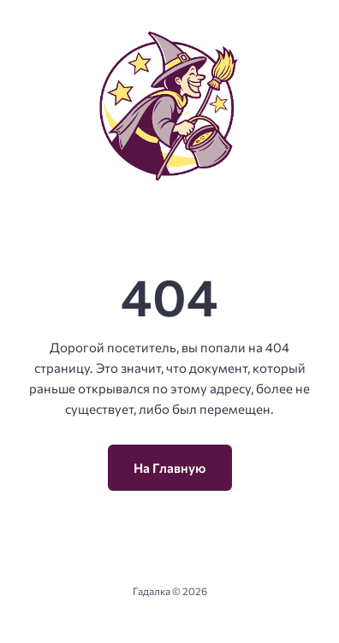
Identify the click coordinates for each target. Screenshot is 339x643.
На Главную (170, 467)
